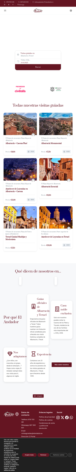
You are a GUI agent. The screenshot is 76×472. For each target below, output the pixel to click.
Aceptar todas (29, 455)
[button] (71, 10)
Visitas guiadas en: (28, 53)
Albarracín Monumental (51, 143)
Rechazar (43, 455)
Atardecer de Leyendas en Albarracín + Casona (17, 190)
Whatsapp (20, 5)
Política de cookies (46, 420)
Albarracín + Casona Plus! (16, 143)
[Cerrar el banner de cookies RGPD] (70, 455)
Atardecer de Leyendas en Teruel (55, 237)
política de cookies (9, 470)
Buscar (38, 67)
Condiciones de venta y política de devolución (47, 425)
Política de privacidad (47, 417)
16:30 (32, 152)
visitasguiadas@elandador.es (42, 2)
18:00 (32, 200)
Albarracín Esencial (49, 187)
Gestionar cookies (58, 455)
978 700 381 (9, 2)
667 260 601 (23, 2)
